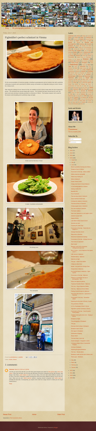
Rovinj (74, 87)
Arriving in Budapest (76, 347)
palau (90, 81)
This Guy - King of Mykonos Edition (80, 286)
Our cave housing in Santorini (78, 208)
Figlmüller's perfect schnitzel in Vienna (80, 308)
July (72, 162)
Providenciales (71, 85)
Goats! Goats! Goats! (76, 181)
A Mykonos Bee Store (76, 264)
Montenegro (71, 76)
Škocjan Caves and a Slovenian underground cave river (79, 247)
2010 (71, 375)
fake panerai (51, 371)
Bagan (82, 37)
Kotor (75, 68)
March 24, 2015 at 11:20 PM (22, 369)
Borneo (78, 42)
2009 (71, 377)
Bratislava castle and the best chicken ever (82, 354)
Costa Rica (71, 50)
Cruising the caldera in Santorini (79, 201)
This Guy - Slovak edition (77, 352)
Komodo (70, 68)
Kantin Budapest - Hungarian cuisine (80, 340)
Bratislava (81, 44)
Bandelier (76, 39)
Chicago (80, 47)
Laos (90, 68)
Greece (86, 59)
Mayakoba (82, 72)
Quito (90, 85)
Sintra (77, 90)
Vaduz (69, 102)
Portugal (83, 84)
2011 (71, 373)
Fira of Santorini (75, 193)
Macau (77, 71)
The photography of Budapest (78, 321)
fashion (91, 53)
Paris (75, 82)
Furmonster (71, 57)
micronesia (70, 74)
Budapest (70, 45)
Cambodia (71, 47)
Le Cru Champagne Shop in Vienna (80, 306)
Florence (78, 55)
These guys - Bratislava (77, 356)
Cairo (89, 45)
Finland (71, 55)
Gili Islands (77, 59)
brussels (89, 44)
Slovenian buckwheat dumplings (79, 236)
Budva (77, 45)
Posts (71, 139)
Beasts (71, 40)
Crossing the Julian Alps (77, 225)
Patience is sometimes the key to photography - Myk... (79, 278)
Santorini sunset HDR (76, 216)
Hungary (84, 62)
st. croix (70, 94)
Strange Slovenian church (77, 232)
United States (82, 100)
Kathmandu (83, 66)
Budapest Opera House (77, 328)
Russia (79, 87)
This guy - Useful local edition (78, 261)
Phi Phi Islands (87, 82)
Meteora (89, 72)
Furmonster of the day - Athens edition (80, 171)
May (72, 360)
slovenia (90, 90)
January (73, 367)
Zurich (81, 103)
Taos (71, 97)
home (91, 61)
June (72, 164)
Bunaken (84, 45)
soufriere (73, 92)
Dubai (74, 52)
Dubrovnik (87, 52)
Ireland (83, 64)
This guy (73, 323)
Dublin (81, 52)
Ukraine (75, 100)
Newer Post (7, 414)
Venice (74, 102)
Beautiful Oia (74, 191)
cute (85, 50)
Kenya (90, 66)
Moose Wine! (74, 336)
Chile (69, 49)
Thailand (76, 97)
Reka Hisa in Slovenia (76, 234)
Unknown (11, 369)
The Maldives (83, 97)
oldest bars (75, 81)
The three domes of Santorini (78, 203)
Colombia (75, 49)
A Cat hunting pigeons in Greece (79, 186)
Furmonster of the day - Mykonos (79, 275)
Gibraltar (70, 59)
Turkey (82, 99)
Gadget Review (80, 57)
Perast (80, 82)
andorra (78, 35)
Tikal (71, 99)
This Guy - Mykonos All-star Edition (80, 288)
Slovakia (83, 90)
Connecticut (88, 49)
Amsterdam (71, 35)
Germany (88, 57)
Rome (69, 87)
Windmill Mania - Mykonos (77, 256)
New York (77, 79)
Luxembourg (71, 71)
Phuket (69, 84)
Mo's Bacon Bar (79, 74)
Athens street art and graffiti (78, 174)
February (73, 365)
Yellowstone (75, 103)
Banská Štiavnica (89, 39)
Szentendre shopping (76, 333)
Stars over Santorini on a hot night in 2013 (81, 213)
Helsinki (78, 61)
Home (34, 414)
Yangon (69, 103)
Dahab (89, 50)
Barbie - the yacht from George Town (80, 266)
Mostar (80, 76)
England (80, 53)
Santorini (76, 89)
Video (79, 102)
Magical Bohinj (74, 218)
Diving (69, 52)
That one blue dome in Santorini (79, 196)
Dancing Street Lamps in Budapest (80, 326)
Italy (88, 64)
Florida (83, 55)
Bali (69, 39)
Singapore (70, 90)
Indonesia (74, 64)
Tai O (76, 95)
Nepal (87, 77)
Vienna (15, 359)
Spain (78, 92)
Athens (70, 37)
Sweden (89, 94)
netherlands (70, 79)
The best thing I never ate (77, 338)
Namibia (80, 77)
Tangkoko (91, 95)
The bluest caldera (75, 211)
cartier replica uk (23, 375)
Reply (10, 383)
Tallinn (85, 95)
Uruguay (89, 100)
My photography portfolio (21, 28)
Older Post (61, 414)
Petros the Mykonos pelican (78, 281)
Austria (10, 359)
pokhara (76, 84)
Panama (70, 82)
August (73, 160)
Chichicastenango (87, 47)
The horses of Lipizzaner (77, 241)
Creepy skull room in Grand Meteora (80, 184)
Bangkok (81, 39)
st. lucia (77, 94)
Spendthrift (83, 92)
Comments (72, 142)
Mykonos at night (75, 259)
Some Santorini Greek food (78, 198)
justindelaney (73, 129)
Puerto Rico (79, 85)
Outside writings (40, 28)
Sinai (90, 89)
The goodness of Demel (77, 303)
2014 (71, 155)
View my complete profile (74, 131)
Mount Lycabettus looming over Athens (81, 167)
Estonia (86, 54)
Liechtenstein (71, 69)
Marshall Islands (74, 72)
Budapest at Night (75, 318)
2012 (71, 370)
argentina (90, 35)
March (73, 362)
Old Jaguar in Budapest (77, 331)
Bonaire (70, 42)
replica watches (27, 378)
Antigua (84, 35)
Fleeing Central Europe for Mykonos (80, 291)
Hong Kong (74, 62)
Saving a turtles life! (76, 189)
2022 (71, 150)
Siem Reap (84, 89)
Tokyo (75, 99)
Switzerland (71, 95)
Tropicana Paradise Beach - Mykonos (80, 284)
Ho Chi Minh (85, 61)
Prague (89, 84)
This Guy (90, 97)
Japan (69, 66)
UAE (71, 100)
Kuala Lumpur (83, 68)
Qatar (85, 85)
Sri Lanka (89, 92)
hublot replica (58, 378)
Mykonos (71, 77)
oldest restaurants (83, 81)
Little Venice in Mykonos (77, 254)
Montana (88, 74)
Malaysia (83, 71)
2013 (71, 158)
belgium (78, 40)
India (92, 62)
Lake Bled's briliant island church (79, 220)
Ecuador (70, 53)
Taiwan (80, 95)
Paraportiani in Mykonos (77, 269)
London (77, 69)
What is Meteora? (75, 179)
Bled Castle (74, 244)
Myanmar (87, 76)
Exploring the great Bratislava (78, 349)
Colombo (81, 49)
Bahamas (88, 37)
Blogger (56, 427)
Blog (7, 28)
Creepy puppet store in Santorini (79, 206)
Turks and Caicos (89, 99)
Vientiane (89, 102)
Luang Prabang (86, 69)
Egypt (75, 54)
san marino (85, 87)
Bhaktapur (84, 40)
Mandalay (90, 71)
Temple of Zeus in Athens (77, 169)
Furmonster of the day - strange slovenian (81, 239)
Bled (90, 40)
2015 (71, 153)
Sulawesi (83, 94)
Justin (75, 66)
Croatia (78, 50)
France (89, 55)
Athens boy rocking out (77, 176)
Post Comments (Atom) (16, 418)
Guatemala (71, 61)
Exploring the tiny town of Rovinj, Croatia (81, 301)
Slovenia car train (75, 223)
